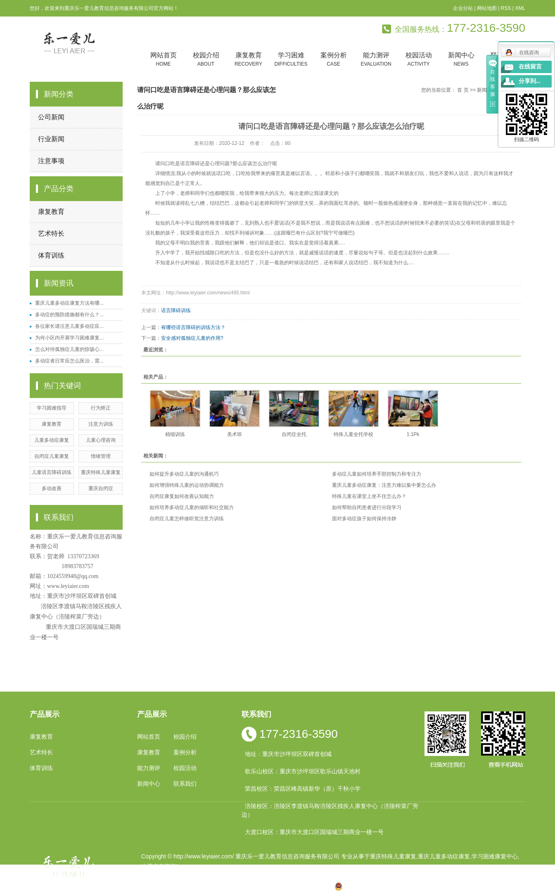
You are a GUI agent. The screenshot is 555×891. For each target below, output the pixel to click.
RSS (506, 8)
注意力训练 (100, 424)
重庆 (208, 886)
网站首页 (163, 60)
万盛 (327, 886)
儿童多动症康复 (51, 440)
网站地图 (487, 8)
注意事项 (51, 160)
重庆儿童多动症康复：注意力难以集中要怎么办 (384, 485)
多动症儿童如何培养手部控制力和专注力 (376, 474)
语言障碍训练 (176, 310)
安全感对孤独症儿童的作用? (192, 338)
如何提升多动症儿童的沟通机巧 (184, 474)
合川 (300, 886)
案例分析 (333, 60)
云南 (248, 886)
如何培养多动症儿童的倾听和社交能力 (191, 507)
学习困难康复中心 (495, 856)
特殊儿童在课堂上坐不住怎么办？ (369, 496)
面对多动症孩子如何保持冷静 (364, 518)
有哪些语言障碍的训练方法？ (193, 327)
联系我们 (185, 783)
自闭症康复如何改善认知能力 (181, 496)
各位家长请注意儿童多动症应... (69, 326)
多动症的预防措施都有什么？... (69, 315)
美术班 (234, 434)
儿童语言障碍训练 (51, 472)
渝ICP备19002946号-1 (170, 876)
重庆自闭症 (100, 488)
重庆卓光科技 (306, 876)
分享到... (530, 81)
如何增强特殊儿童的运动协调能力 (186, 485)
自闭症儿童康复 (51, 456)
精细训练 (175, 434)
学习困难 (291, 60)
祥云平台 (246, 876)
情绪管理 (101, 456)
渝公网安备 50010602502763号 (380, 886)
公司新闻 (51, 117)
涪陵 (261, 886)
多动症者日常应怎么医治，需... (69, 361)
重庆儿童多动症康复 (444, 856)
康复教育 (248, 60)
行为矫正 (101, 408)
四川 (235, 886)
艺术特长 (51, 233)
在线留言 (530, 67)
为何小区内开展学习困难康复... (69, 338)
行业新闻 (51, 138)
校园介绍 (206, 60)
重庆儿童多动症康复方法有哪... (69, 303)
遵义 (314, 886)
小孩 (222, 886)
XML (520, 8)
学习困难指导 (51, 408)
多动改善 (52, 488)
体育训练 (51, 255)
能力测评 (376, 60)
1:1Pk (413, 434)
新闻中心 (461, 60)
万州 (287, 886)
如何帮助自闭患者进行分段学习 (366, 507)
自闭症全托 (294, 434)
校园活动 (418, 60)
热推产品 (152, 886)
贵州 (274, 886)
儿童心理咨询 (101, 440)
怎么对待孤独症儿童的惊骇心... (69, 349)
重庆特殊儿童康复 (101, 472)
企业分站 (463, 8)
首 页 (462, 90)
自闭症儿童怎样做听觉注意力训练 (186, 518)
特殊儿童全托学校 (353, 434)
